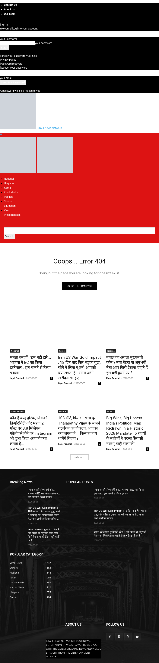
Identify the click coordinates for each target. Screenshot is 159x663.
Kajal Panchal (17, 370)
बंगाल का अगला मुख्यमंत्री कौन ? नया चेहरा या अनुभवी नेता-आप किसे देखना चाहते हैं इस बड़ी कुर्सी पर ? (127, 362)
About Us (9, 9)
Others (110, 403)
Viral (6, 210)
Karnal (7, 187)
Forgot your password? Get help (18, 55)
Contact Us (10, 4)
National (9, 178)
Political (8, 196)
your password (43, 43)
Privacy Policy (8, 59)
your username (8, 38)
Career (62, 351)
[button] (1, 134)
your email (6, 77)
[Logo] (18, 171)
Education (10, 205)
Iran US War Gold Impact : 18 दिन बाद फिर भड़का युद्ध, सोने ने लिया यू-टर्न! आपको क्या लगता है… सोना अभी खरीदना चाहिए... (79, 364)
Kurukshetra (11, 192)
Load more (79, 438)
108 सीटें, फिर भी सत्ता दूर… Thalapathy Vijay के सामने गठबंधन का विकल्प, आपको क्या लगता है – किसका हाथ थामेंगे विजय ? (79, 418)
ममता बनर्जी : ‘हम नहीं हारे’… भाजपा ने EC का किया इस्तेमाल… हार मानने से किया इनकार (31, 362)
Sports (8, 201)
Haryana (9, 183)
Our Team (9, 13)
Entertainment (17, 403)
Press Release (12, 214)
